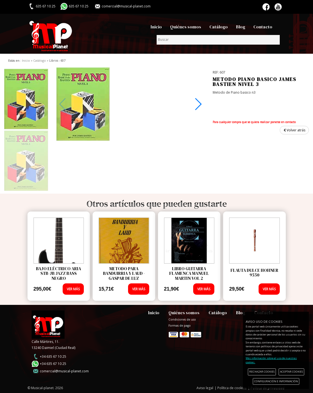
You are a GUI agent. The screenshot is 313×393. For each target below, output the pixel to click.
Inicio (156, 27)
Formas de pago (184, 333)
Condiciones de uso (182, 319)
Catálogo (218, 27)
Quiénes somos (185, 27)
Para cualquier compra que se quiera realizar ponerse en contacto (254, 122)
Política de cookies (231, 388)
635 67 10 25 (78, 6)
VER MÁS (73, 289)
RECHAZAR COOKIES (262, 371)
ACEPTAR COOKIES (291, 371)
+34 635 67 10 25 (53, 356)
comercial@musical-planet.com (126, 6)
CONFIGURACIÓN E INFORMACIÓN (276, 381)
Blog (240, 27)
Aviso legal (204, 388)
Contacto (262, 27)
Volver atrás (294, 130)
